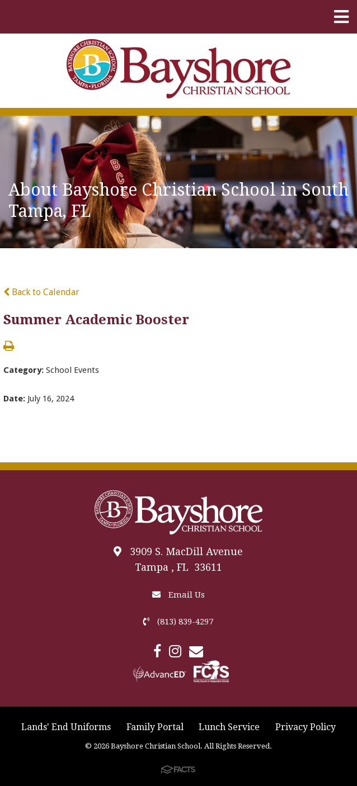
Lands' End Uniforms (66, 727)
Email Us (178, 595)
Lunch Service (229, 727)
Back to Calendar (41, 292)
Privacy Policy (305, 727)
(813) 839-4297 (178, 622)
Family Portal (155, 727)
